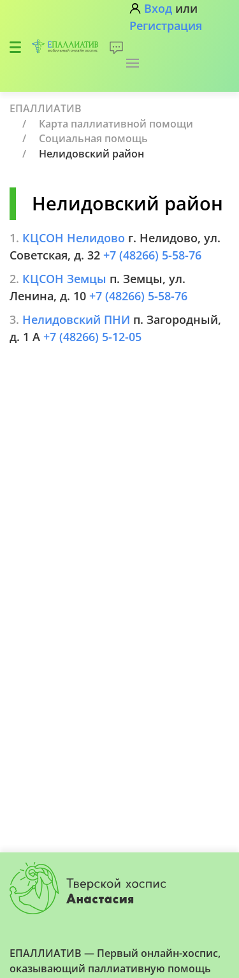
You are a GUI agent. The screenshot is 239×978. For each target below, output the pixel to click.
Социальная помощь (93, 138)
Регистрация (165, 25)
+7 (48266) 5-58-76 (152, 255)
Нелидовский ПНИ (76, 319)
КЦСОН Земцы (64, 278)
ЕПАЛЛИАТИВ (46, 108)
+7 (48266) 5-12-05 (92, 336)
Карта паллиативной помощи (116, 124)
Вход (158, 8)
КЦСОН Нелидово (73, 237)
